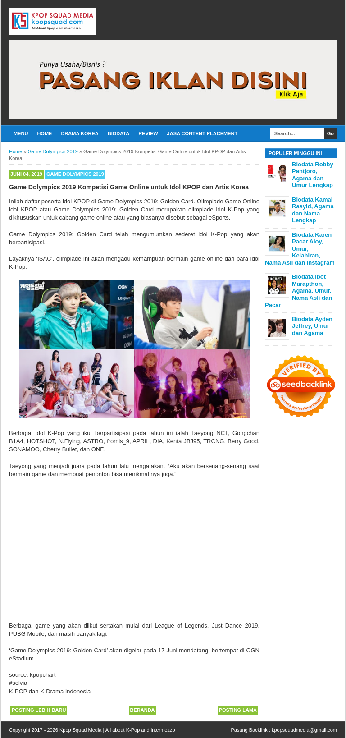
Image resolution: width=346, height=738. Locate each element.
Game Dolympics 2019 (75, 174)
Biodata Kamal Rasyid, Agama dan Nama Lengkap (313, 210)
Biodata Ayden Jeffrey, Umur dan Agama (312, 326)
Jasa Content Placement (202, 133)
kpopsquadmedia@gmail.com (304, 730)
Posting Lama (238, 710)
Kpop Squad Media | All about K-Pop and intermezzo (117, 730)
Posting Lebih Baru (39, 710)
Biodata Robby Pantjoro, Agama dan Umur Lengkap (312, 175)
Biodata (118, 133)
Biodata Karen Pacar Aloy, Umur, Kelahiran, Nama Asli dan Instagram (300, 248)
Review (148, 133)
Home (44, 133)
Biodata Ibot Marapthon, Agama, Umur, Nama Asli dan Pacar (298, 290)
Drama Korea (79, 133)
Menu (21, 133)
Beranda (142, 710)
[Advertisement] (134, 546)
